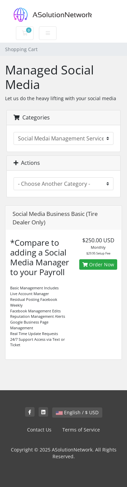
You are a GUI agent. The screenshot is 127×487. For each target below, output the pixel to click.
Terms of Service (81, 429)
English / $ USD (77, 412)
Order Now (98, 264)
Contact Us (39, 429)
